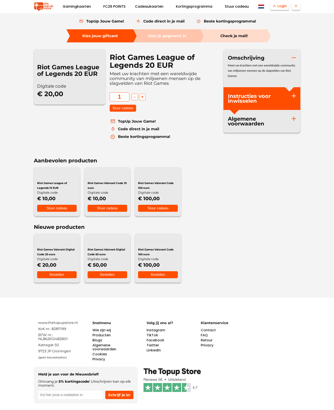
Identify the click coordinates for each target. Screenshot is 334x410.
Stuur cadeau (122, 108)
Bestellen (57, 274)
